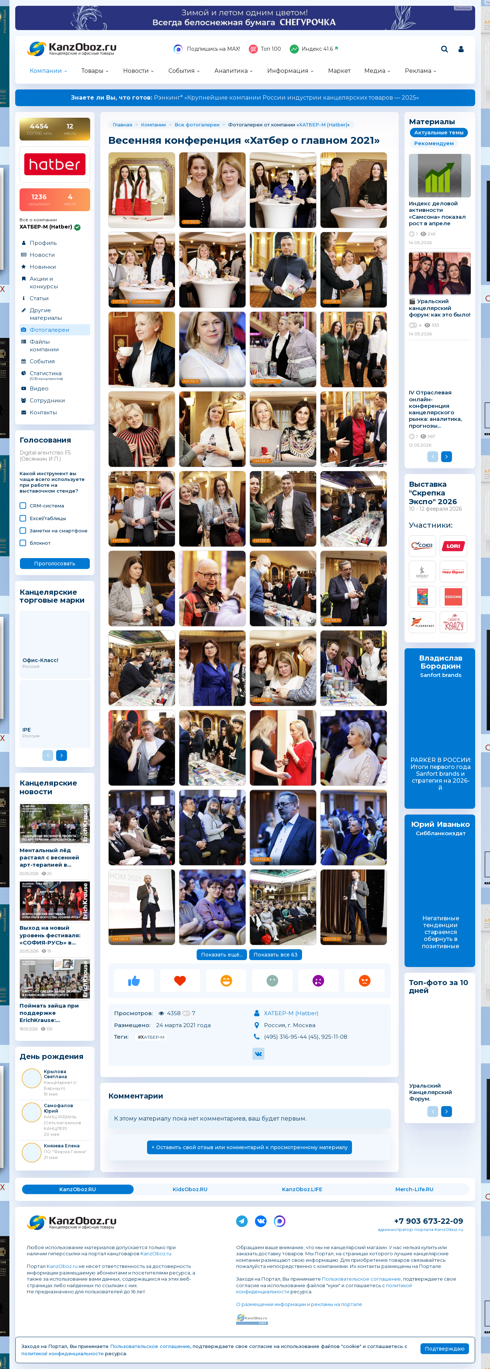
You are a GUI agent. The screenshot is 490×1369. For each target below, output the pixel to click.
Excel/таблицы (48, 518)
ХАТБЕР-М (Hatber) (323, 124)
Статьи (39, 298)
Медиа (374, 70)
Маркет (339, 70)
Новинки (43, 266)
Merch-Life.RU (414, 1189)
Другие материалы (46, 314)
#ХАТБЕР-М (151, 1037)
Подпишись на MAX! (206, 49)
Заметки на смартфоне (59, 530)
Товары (92, 70)
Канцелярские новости (48, 787)
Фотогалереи (49, 329)
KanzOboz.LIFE (302, 1189)
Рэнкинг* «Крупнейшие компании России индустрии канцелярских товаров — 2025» (245, 97)
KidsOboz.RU (190, 1189)
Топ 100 (265, 49)
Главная (122, 124)
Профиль (43, 242)
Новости (136, 70)
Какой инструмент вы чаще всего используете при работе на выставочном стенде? (52, 482)
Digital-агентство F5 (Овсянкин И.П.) (45, 455)
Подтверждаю (445, 1348)
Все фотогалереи (197, 124)
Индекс (314, 49)
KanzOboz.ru (156, 1253)
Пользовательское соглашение (361, 1279)
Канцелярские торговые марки (52, 596)
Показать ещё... (222, 954)
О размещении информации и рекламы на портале (299, 1304)
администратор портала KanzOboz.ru (420, 1229)
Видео (39, 388)
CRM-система (47, 505)
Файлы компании (44, 345)
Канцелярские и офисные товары (81, 53)
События (181, 70)
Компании (46, 70)
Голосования (45, 440)
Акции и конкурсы (44, 282)
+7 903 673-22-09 (428, 1221)
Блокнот (40, 543)
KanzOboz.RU (77, 1189)
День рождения (52, 1056)
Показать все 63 (276, 954)
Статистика (54, 375)
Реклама (418, 70)
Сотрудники (47, 400)
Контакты (43, 412)
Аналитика (231, 70)
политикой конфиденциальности (62, 1353)
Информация (288, 70)
